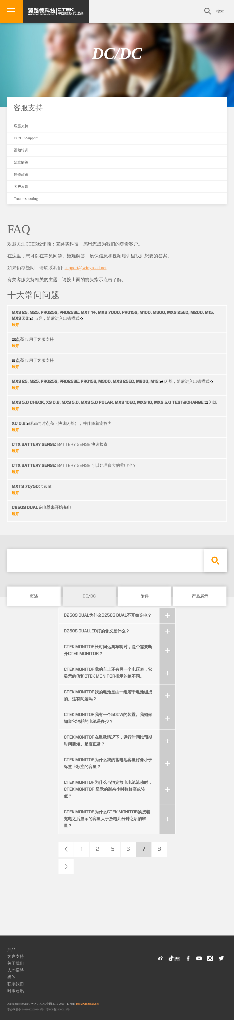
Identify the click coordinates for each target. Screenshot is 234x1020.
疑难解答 (21, 162)
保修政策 (21, 174)
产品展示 (200, 596)
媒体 (11, 977)
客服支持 (28, 108)
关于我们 (15, 963)
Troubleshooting (26, 199)
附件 (145, 596)
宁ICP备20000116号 (58, 1009)
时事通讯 (15, 990)
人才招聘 (15, 970)
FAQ (18, 229)
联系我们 (15, 984)
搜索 (220, 11)
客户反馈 (21, 186)
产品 (11, 949)
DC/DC (117, 53)
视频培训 (21, 150)
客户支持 (15, 956)
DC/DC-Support (26, 138)
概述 (34, 596)
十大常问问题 (33, 295)
